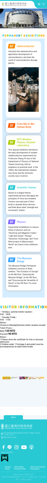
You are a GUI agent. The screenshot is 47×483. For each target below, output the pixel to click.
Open (13, 417)
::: (1, 468)
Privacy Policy (8, 468)
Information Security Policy (20, 468)
